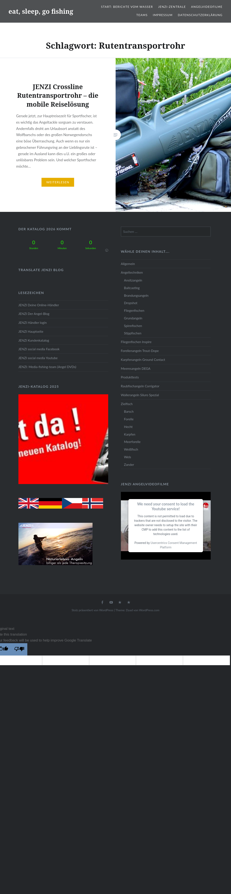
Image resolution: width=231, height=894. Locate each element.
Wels (127, 457)
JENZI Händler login (32, 322)
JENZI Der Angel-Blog (34, 314)
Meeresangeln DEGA (136, 368)
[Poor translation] (19, 649)
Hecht (128, 427)
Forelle (129, 419)
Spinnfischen (133, 326)
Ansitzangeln (133, 280)
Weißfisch (131, 449)
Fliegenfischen (134, 310)
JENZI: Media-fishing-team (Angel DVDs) (47, 367)
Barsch (129, 411)
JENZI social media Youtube (38, 358)
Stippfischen (132, 333)
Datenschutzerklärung (200, 15)
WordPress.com (149, 610)
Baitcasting (132, 288)
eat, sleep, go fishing (40, 11)
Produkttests (130, 377)
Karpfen (129, 434)
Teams (142, 15)
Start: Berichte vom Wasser (127, 6)
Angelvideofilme (207, 6)
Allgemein (128, 264)
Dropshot (130, 303)
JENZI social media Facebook (38, 349)
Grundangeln (133, 318)
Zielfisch (127, 404)
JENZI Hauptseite (30, 331)
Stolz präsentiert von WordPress (92, 610)
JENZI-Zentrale (172, 6)
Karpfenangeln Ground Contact (143, 359)
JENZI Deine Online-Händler (38, 305)
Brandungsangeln (136, 295)
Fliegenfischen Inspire (136, 342)
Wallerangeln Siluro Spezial (140, 395)
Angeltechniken (132, 272)
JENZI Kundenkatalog (33, 340)
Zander (129, 464)
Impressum (163, 15)
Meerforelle (132, 442)
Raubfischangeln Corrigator (140, 386)
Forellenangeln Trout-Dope (140, 351)
